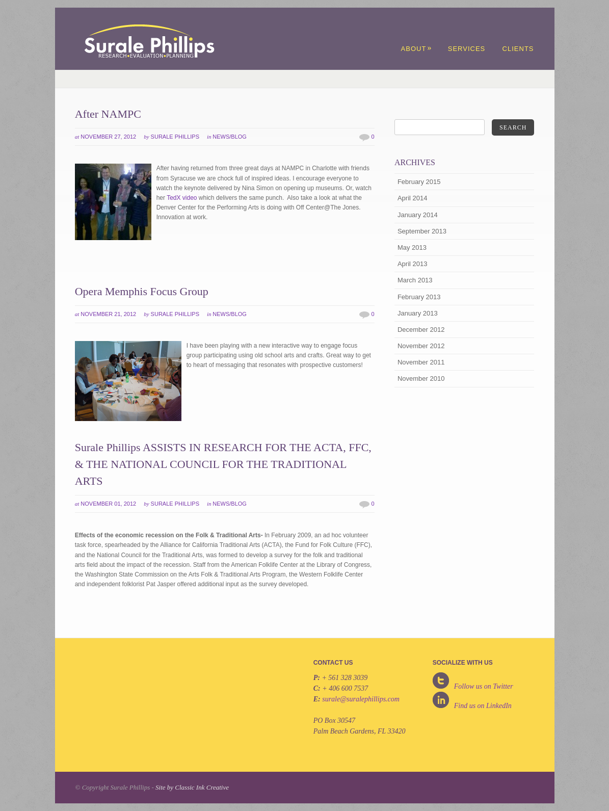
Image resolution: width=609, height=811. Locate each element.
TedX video (182, 197)
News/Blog (230, 137)
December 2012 (421, 329)
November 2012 (421, 346)
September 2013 (422, 231)
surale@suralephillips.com (361, 699)
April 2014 (413, 198)
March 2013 (415, 280)
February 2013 (419, 297)
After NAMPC (108, 114)
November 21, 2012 (108, 314)
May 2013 (412, 247)
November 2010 (421, 378)
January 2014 (418, 215)
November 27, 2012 (108, 137)
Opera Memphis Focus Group (141, 291)
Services (467, 49)
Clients (518, 49)
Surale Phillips (175, 137)
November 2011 (421, 362)
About (416, 49)
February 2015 (419, 182)
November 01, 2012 (108, 504)
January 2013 (418, 313)
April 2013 (413, 264)
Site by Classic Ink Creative (192, 787)
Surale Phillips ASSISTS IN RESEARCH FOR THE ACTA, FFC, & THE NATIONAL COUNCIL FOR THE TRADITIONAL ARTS (223, 464)
